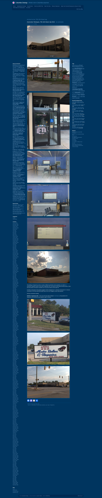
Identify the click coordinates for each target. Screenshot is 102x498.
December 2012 (15, 412)
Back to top (80, 495)
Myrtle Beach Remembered (77, 144)
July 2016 (14, 360)
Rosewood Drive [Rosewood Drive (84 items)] (75, 90)
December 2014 (15, 383)
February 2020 (15, 308)
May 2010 (14, 449)
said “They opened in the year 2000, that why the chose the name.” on (19, 107)
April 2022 (14, 277)
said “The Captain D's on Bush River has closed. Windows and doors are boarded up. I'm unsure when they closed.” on (19, 99)
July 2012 (14, 418)
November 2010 (15, 442)
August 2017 (15, 344)
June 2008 (14, 477)
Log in (14, 488)
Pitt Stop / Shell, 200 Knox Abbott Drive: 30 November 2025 (18, 211)
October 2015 (15, 371)
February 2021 (15, 294)
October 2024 (15, 241)
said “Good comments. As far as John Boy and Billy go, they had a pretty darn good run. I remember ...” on (19, 66)
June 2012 (14, 419)
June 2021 (14, 289)
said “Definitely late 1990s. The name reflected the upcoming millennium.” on (19, 125)
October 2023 (15, 255)
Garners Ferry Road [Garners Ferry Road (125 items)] (76, 78)
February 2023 (15, 265)
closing (14, 217)
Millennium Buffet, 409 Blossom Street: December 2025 (18, 209)
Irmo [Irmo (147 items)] (80, 82)
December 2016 (15, 354)
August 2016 (15, 359)
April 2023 (14, 262)
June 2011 (14, 434)
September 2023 (15, 256)
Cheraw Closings (75, 146)
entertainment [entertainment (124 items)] (81, 74)
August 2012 (15, 417)
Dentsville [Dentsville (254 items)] (79, 72)
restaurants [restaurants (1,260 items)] (77, 89)
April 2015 (14, 378)
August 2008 (15, 475)
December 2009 (15, 455)
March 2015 (15, 379)
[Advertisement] (51, 14)
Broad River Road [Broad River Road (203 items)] (77, 66)
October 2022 (15, 270)
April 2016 (14, 364)
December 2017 (15, 340)
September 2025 (15, 227)
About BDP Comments (17, 200)
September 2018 (15, 329)
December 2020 (15, 296)
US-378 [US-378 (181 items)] (83, 96)
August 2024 (15, 243)
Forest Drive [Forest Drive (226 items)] (79, 76)
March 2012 (15, 423)
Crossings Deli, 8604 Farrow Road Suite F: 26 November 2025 (78, 125)
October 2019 (15, 313)
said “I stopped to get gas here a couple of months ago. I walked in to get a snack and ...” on (19, 116)
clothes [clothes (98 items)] (80, 69)
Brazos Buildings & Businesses (77, 145)
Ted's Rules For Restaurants (19, 7)
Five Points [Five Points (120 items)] (77, 75)
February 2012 (15, 424)
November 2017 (15, 341)
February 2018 (15, 337)
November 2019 (15, 312)
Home (14, 6)
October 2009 (15, 458)
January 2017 (15, 353)
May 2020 (14, 305)
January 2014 (15, 396)
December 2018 (15, 325)
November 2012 (15, 413)
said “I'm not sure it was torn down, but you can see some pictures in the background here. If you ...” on (19, 169)
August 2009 (15, 460)
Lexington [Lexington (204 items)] (74, 84)
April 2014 (14, 393)
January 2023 (15, 266)
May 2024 (14, 247)
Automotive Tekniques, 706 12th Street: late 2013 (41, 22)
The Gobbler (74, 140)
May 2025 (14, 232)
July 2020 (14, 302)
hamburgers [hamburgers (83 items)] (74, 80)
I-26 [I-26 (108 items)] (78, 82)
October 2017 (15, 342)
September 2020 (15, 300)
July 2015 (14, 375)
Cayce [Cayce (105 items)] (73, 69)
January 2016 (15, 367)
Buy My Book (30, 6)
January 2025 (15, 237)
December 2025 (15, 224)
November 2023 (15, 254)
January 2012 (15, 425)
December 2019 (15, 311)
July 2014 (14, 389)
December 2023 (15, 253)
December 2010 (15, 441)
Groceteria (74, 139)
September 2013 (15, 401)
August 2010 (15, 446)
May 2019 (14, 319)
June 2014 (14, 390)
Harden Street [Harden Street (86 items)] (78, 81)
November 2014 (15, 384)
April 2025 (14, 233)
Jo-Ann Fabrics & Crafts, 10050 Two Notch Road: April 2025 (78, 105)
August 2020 (15, 301)
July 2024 (14, 244)
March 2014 (15, 394)
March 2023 (15, 264)
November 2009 (15, 457)
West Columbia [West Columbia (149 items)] (75, 98)
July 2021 (14, 288)
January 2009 (15, 469)
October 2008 (15, 472)
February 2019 (15, 323)
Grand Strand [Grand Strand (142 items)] (78, 79)
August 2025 (15, 229)
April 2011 (14, 436)
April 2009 (14, 465)
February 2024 (15, 250)
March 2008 (15, 481)
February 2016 (15, 366)
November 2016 (15, 355)
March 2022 (15, 278)
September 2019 (15, 314)
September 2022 (15, 271)
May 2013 (14, 406)
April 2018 (14, 335)
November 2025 (15, 225)
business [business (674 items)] (78, 68)
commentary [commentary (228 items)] (75, 71)
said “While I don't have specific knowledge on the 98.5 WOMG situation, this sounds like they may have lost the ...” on (19, 75)
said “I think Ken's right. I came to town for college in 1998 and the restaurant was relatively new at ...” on (19, 129)
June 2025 (14, 231)
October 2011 (15, 429)
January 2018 (15, 338)
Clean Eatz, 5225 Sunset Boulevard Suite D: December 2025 (19, 213)
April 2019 (14, 320)
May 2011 (14, 435)
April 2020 (14, 306)
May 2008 (14, 478)
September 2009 (15, 459)
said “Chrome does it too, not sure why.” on (18, 150)
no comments (59, 22)
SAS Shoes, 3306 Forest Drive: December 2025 (77, 127)
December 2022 (15, 267)
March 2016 (15, 365)
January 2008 (15, 483)
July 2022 (14, 273)
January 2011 (15, 440)
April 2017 (14, 349)
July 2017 (14, 346)
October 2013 (15, 400)
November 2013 (15, 399)
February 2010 (15, 453)
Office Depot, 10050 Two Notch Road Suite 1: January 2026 (18, 205)
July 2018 (14, 331)
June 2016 (14, 361)
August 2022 (15, 272)
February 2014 (15, 395)
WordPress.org (15, 492)
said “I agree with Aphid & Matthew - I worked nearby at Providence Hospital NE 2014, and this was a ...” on (19, 158)
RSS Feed (79, 9)
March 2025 (15, 235)
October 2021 (15, 284)
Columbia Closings (21, 3)
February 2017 (15, 352)
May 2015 (14, 377)
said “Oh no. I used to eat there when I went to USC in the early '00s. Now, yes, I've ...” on (19, 89)
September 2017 (15, 343)
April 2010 (14, 451)
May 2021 (14, 290)
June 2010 (14, 448)
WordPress (48, 495)
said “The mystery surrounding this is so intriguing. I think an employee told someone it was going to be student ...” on (19, 153)
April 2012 (14, 422)
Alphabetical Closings (21, 6)
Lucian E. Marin (39, 495)
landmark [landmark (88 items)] (83, 82)
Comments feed (15, 491)
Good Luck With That (38, 6)
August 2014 (15, 388)
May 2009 (14, 464)
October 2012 (15, 414)
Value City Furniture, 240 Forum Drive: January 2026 (18, 207)
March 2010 (15, 452)
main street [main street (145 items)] (80, 84)
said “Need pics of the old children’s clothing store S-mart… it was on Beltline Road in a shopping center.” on (19, 187)
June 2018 (14, 332)
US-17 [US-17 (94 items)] (79, 96)
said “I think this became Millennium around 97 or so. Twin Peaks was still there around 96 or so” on (19, 138)
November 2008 (15, 471)
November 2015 (15, 370)
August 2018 (15, 330)
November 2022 (15, 268)
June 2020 (14, 303)
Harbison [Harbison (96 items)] (78, 80)
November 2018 (15, 326)
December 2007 (15, 484)
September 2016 (15, 358)
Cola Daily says (57, 295)
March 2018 (15, 336)
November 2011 (15, 428)
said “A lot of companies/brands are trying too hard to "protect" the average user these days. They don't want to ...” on (19, 142)
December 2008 (15, 470)
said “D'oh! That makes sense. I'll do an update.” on (19, 103)
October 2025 (15, 226)
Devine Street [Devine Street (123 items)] (75, 74)
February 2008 (15, 482)
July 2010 (14, 447)
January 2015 (15, 382)
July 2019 (14, 317)
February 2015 (15, 381)
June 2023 (14, 260)
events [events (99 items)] (73, 75)
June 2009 (14, 463)
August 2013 (15, 402)
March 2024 (15, 249)
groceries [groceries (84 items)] (82, 79)
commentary (15, 219)
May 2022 (14, 276)
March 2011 (15, 437)
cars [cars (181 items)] (83, 68)
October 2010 (15, 443)
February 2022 (15, 279)
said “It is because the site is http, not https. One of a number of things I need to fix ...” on (19, 146)
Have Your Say (47, 6)
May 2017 (14, 348)
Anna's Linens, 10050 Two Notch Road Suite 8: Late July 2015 (78, 108)
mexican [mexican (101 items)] (74, 85)
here (66, 285)
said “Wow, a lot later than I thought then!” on (18, 133)
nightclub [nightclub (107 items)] (77, 85)
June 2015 (14, 376)
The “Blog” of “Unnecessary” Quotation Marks (77, 138)
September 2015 (15, 372)
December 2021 (15, 282)
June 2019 (14, 318)
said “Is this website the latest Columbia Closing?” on (19, 183)
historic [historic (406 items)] (74, 82)
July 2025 (14, 230)
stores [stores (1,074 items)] (77, 92)
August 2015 (15, 373)
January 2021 (15, 295)
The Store (28, 7)
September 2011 (15, 430)
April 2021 (14, 291)
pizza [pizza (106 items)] (76, 87)
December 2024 (15, 238)
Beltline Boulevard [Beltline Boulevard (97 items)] (75, 65)
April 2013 (14, 407)
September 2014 (15, 387)
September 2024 (15, 242)
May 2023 (14, 261)
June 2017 (14, 347)
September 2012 (15, 416)
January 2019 (15, 324)
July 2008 (14, 476)
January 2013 (15, 411)
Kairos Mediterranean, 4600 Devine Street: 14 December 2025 (78, 122)
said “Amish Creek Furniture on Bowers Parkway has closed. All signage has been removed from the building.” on (19, 120)
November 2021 (15, 283)
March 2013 (15, 408)
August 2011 (15, 431)
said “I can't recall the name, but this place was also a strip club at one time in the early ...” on (19, 80)
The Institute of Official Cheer (77, 141)
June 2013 (14, 405)
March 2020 (15, 307)
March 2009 (15, 466)
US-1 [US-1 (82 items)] (77, 96)
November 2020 (15, 297)
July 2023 (14, 259)
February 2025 (15, 236)
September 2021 (15, 285)
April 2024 (14, 248)
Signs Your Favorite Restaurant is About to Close (71, 6)
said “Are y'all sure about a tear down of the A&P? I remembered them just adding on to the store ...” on (19, 174)
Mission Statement (56, 6)
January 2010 (15, 454)
